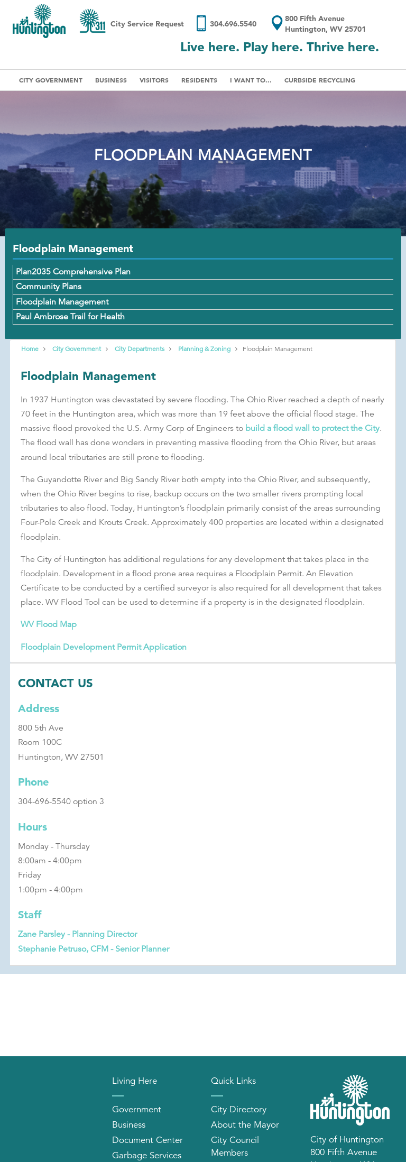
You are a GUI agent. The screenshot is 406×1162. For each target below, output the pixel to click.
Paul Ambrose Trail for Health (70, 316)
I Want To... (251, 80)
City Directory (238, 1109)
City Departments (139, 349)
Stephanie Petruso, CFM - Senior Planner (93, 949)
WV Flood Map (49, 624)
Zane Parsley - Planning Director (77, 934)
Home (30, 349)
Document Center (147, 1140)
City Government (50, 80)
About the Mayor (245, 1124)
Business (111, 80)
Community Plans (48, 286)
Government (136, 1109)
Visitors (154, 80)
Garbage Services (146, 1155)
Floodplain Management (62, 302)
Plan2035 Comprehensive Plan (73, 271)
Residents (199, 80)
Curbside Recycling (319, 80)
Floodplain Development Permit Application (104, 647)
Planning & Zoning (204, 349)
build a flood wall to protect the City (312, 428)
